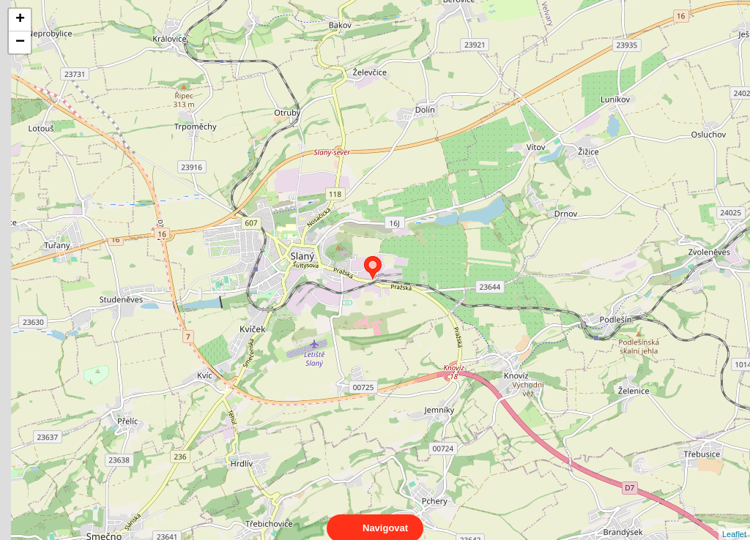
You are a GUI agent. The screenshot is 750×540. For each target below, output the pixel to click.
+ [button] (20, 20)
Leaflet (734, 521)
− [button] (20, 42)
